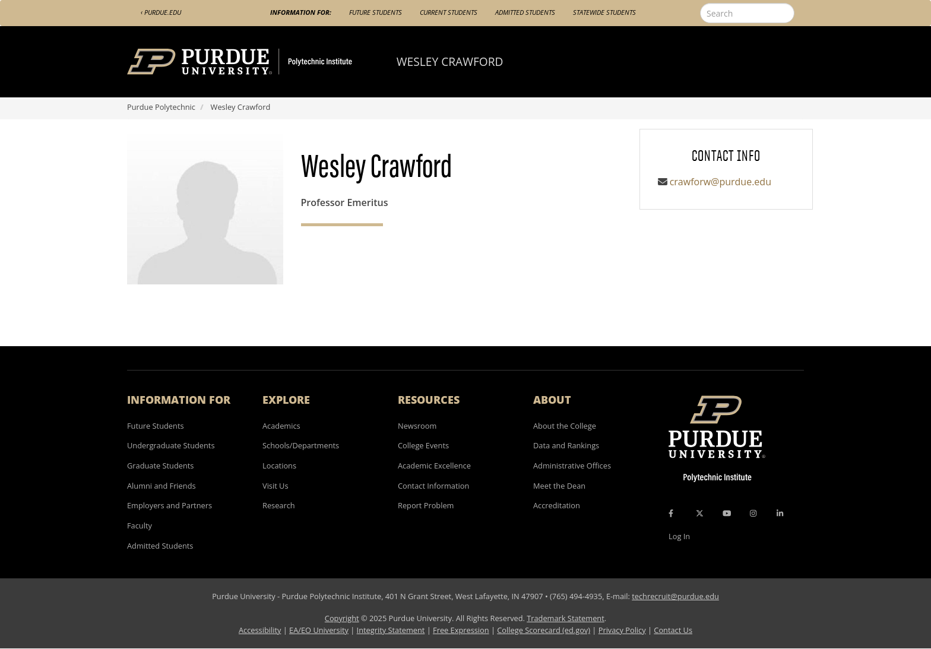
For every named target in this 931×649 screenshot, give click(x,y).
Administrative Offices (572, 465)
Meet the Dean (559, 485)
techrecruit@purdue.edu (675, 596)
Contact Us (673, 630)
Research (278, 505)
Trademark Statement (565, 618)
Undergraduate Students (171, 445)
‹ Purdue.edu (161, 12)
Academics (281, 425)
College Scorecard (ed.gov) (543, 630)
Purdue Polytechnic (161, 107)
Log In (679, 536)
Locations (279, 465)
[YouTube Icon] (727, 513)
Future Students (375, 12)
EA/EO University (319, 630)
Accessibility (260, 630)
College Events (423, 445)
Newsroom (417, 425)
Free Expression (461, 630)
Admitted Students (525, 12)
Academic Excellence (434, 465)
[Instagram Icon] (753, 513)
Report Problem (426, 505)
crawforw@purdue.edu (720, 181)
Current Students (448, 12)
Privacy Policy (622, 630)
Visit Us (275, 485)
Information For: (300, 12)
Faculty (139, 525)
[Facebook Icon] (671, 513)
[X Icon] (700, 513)
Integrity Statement (391, 630)
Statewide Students (604, 12)
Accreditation (556, 505)
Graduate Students (160, 465)
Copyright (342, 618)
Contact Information (433, 485)
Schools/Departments (300, 445)
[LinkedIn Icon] (780, 513)
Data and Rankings (566, 445)
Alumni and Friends (161, 485)
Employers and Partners (169, 505)
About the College (564, 425)
